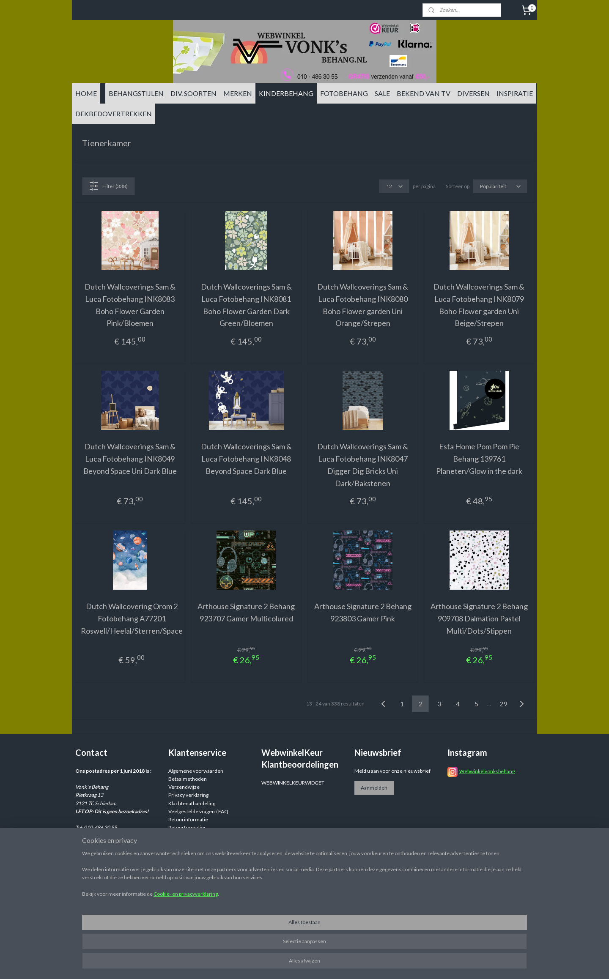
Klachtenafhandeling (191, 803)
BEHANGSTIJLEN (136, 93)
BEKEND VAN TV (423, 93)
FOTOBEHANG (344, 93)
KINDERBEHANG (286, 93)
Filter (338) (108, 186)
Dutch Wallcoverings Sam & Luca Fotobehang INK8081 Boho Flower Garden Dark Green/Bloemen (246, 305)
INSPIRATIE (515, 93)
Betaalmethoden (187, 779)
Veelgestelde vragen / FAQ (198, 811)
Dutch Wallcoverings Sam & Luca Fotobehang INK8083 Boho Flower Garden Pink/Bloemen (130, 305)
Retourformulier (187, 827)
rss (369, 963)
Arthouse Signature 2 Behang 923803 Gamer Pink (362, 612)
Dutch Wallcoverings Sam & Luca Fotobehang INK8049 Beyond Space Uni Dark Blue (130, 459)
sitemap (354, 963)
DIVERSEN (473, 93)
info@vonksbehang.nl (115, 852)
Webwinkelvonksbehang (487, 771)
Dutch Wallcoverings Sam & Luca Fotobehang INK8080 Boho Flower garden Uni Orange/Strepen (362, 305)
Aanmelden (374, 788)
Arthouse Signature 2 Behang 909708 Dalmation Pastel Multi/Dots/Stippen (479, 618)
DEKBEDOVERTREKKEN (113, 113)
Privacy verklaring (188, 795)
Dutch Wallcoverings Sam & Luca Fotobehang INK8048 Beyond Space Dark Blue (246, 459)
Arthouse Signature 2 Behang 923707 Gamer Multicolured (246, 612)
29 (503, 704)
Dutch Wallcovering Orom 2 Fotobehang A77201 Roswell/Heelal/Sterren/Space (132, 618)
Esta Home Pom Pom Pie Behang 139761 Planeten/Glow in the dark (479, 459)
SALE (382, 93)
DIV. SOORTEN (193, 93)
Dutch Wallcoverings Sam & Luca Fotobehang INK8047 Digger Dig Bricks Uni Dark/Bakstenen (362, 464)
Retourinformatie (188, 819)
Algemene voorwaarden (195, 771)
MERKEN (237, 93)
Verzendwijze (184, 787)
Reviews (177, 835)
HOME (86, 93)
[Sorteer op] (500, 186)
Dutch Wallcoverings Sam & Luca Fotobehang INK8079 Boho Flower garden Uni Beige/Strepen (478, 305)
